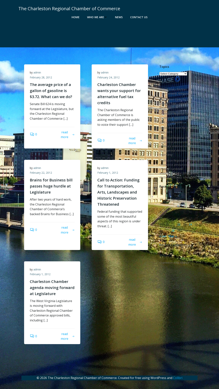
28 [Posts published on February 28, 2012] (172, 230)
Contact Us (138, 17)
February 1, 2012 (107, 172)
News (119, 17)
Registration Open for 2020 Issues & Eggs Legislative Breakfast (176, 104)
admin (37, 72)
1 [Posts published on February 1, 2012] (178, 206)
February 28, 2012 (41, 77)
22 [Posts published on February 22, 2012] (178, 224)
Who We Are (97, 17)
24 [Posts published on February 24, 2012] (190, 224)
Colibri (177, 378)
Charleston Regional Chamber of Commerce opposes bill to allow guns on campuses (179, 118)
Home (76, 17)
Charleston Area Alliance (174, 262)
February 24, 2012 (108, 77)
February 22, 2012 (41, 172)
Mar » (173, 236)
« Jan (162, 236)
